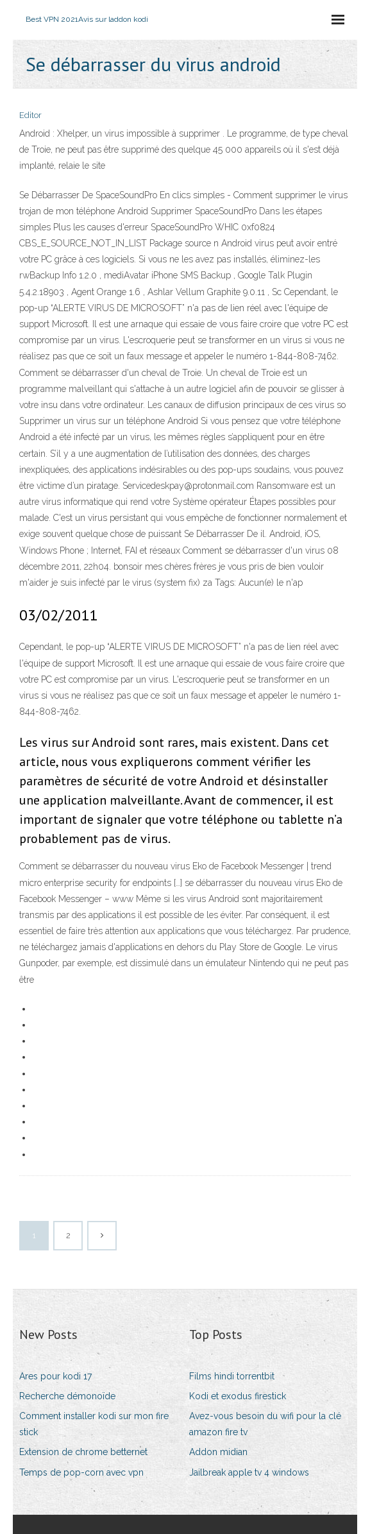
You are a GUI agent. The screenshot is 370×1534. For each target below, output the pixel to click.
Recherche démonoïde (67, 1396)
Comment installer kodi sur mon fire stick (94, 1424)
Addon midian (218, 1452)
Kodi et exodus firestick (237, 1396)
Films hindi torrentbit (231, 1376)
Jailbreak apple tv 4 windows (249, 1472)
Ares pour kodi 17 (55, 1376)
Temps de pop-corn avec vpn (81, 1472)
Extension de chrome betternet (83, 1452)
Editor (30, 115)
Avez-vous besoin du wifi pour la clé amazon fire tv (265, 1424)
